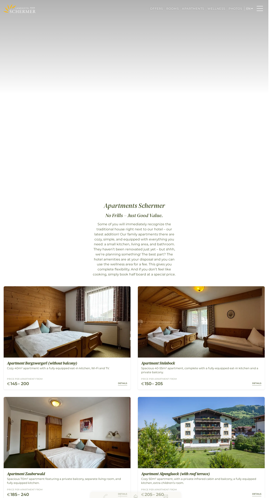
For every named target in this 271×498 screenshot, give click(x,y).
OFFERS (156, 8)
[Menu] (260, 8)
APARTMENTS (193, 8)
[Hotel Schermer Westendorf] (19, 8)
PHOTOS (235, 8)
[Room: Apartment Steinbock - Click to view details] (201, 338)
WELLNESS (216, 8)
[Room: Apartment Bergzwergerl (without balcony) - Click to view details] (67, 338)
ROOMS (172, 8)
